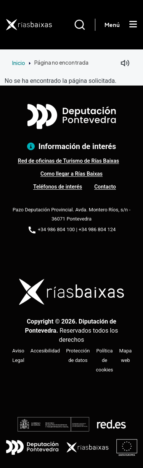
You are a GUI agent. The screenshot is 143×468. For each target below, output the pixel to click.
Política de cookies (104, 360)
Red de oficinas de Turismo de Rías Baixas (68, 161)
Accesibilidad (45, 351)
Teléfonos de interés (57, 187)
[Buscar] (84, 25)
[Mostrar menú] (133, 25)
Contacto (105, 187)
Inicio (18, 62)
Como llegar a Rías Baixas (71, 174)
